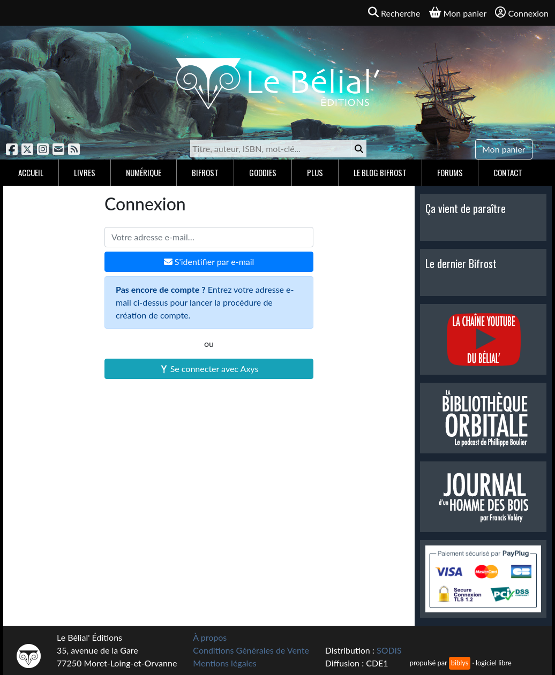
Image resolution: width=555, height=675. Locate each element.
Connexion (522, 12)
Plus (315, 172)
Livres (84, 172)
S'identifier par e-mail (209, 261)
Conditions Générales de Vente (251, 650)
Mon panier (504, 149)
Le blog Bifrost (380, 172)
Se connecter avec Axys (209, 368)
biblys (459, 662)
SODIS (389, 650)
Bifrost (205, 172)
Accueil (30, 172)
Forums (450, 172)
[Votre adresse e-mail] (208, 237)
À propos (210, 637)
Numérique (143, 172)
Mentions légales (224, 663)
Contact (507, 172)
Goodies (262, 172)
